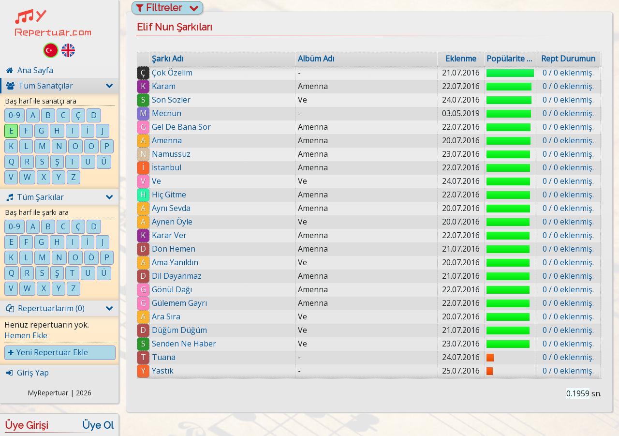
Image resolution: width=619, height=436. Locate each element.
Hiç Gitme (169, 194)
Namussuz (171, 154)
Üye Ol (98, 425)
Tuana (164, 357)
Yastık (163, 370)
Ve (156, 181)
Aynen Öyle (172, 221)
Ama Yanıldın (175, 262)
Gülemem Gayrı (179, 303)
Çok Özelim (172, 72)
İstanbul (166, 167)
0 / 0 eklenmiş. (568, 72)
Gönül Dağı (172, 289)
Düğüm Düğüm (179, 330)
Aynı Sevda (171, 208)
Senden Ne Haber (184, 343)
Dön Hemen (173, 248)
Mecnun (166, 113)
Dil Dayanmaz (177, 276)
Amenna (167, 140)
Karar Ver (169, 235)
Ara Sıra (166, 316)
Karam (164, 86)
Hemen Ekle (25, 335)
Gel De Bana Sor (181, 126)
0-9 (14, 115)
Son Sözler (171, 99)
